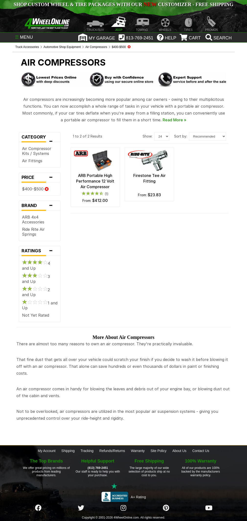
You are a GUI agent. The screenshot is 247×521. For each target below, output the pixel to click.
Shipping (68, 451)
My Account (47, 451)
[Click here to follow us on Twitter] (81, 508)
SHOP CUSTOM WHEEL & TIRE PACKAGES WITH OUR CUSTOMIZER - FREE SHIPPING (123, 4)
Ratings (40, 251)
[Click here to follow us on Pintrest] (166, 508)
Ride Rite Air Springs (33, 232)
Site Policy (158, 451)
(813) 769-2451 (98, 468)
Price (40, 177)
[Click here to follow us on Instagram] (123, 508)
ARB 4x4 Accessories (33, 219)
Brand (40, 205)
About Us (179, 451)
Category (40, 138)
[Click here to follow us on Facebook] (38, 508)
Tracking (86, 451)
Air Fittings (32, 160)
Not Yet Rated (35, 315)
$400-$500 (35, 188)
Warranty (138, 451)
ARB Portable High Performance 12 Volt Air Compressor (95, 181)
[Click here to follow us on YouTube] (209, 508)
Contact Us (200, 451)
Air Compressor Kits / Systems (36, 151)
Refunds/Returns (112, 451)
